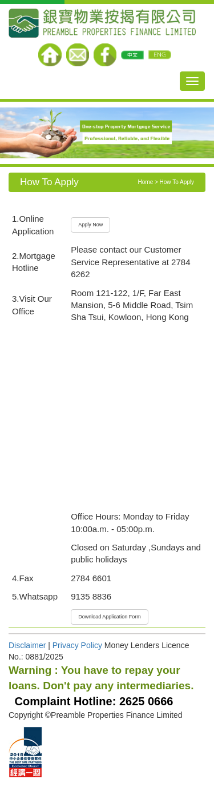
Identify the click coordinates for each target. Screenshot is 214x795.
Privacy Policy (76, 645)
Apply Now (90, 224)
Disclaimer (27, 645)
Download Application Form (109, 617)
